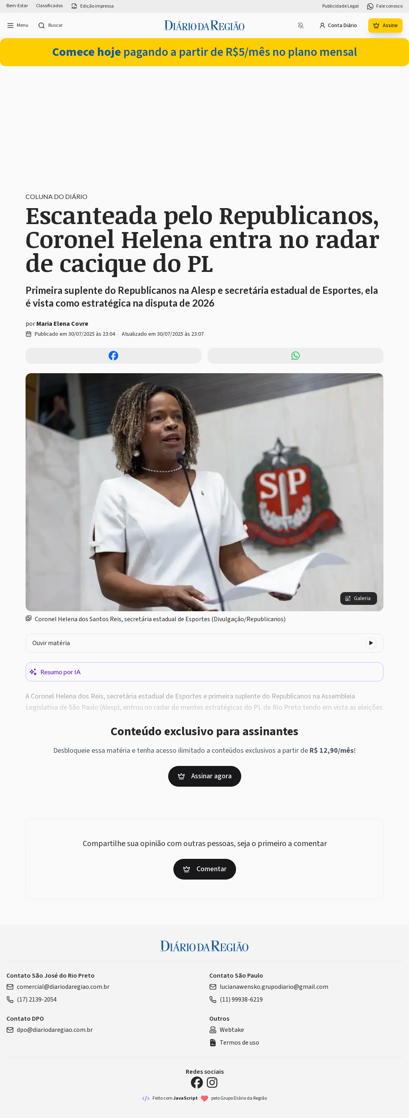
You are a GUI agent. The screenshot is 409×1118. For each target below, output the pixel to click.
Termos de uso (234, 1042)
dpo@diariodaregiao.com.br (49, 1029)
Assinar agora (205, 776)
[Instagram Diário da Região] (212, 1082)
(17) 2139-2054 (31, 999)
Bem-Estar (17, 6)
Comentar (204, 869)
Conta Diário (338, 26)
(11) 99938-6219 (236, 999)
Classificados (49, 6)
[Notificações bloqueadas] (301, 25)
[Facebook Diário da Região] (197, 1082)
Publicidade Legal (340, 6)
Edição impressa (92, 6)
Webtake (226, 1029)
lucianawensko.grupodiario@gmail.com (268, 986)
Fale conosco (385, 6)
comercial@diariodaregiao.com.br (57, 986)
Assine (385, 26)
